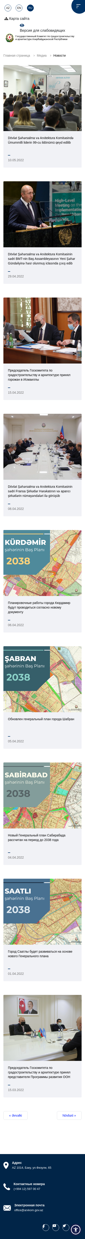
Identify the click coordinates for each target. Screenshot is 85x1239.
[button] (75, 1229)
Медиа (42, 55)
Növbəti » (69, 1115)
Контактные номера (29, 1184)
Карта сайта (17, 19)
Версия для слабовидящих (42, 28)
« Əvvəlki (15, 1115)
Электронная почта (29, 1205)
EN (19, 8)
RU (30, 8)
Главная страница (16, 55)
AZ (8, 8)
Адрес (17, 1163)
